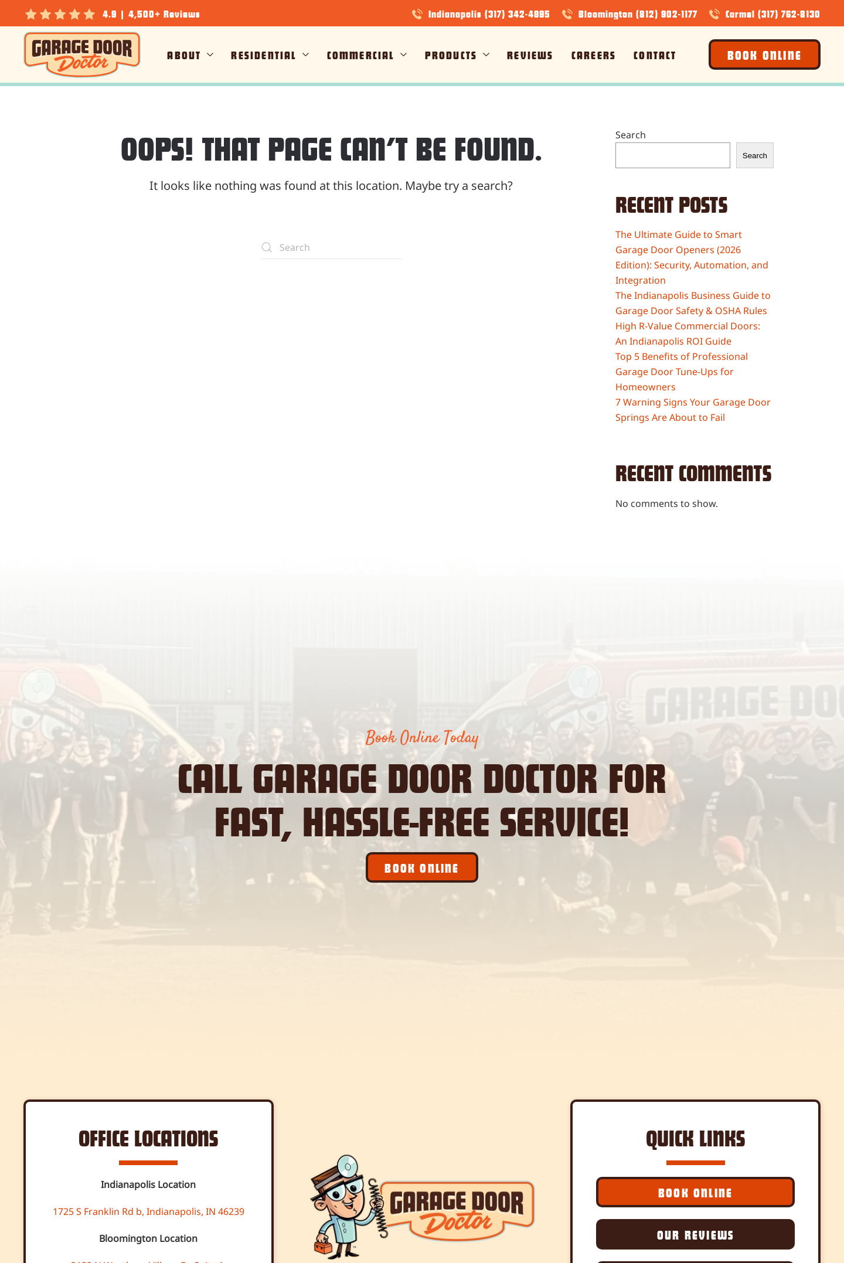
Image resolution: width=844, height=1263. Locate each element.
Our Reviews (695, 1234)
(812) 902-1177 (666, 13)
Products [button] (457, 54)
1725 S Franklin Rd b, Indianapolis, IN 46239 (148, 1211)
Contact (655, 54)
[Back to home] (82, 54)
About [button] (190, 54)
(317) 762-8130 (789, 13)
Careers (593, 54)
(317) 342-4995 (517, 13)
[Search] (331, 247)
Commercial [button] (367, 54)
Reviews (530, 54)
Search (630, 134)
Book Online (764, 54)
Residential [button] (270, 54)
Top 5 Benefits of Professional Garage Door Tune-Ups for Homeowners (681, 371)
